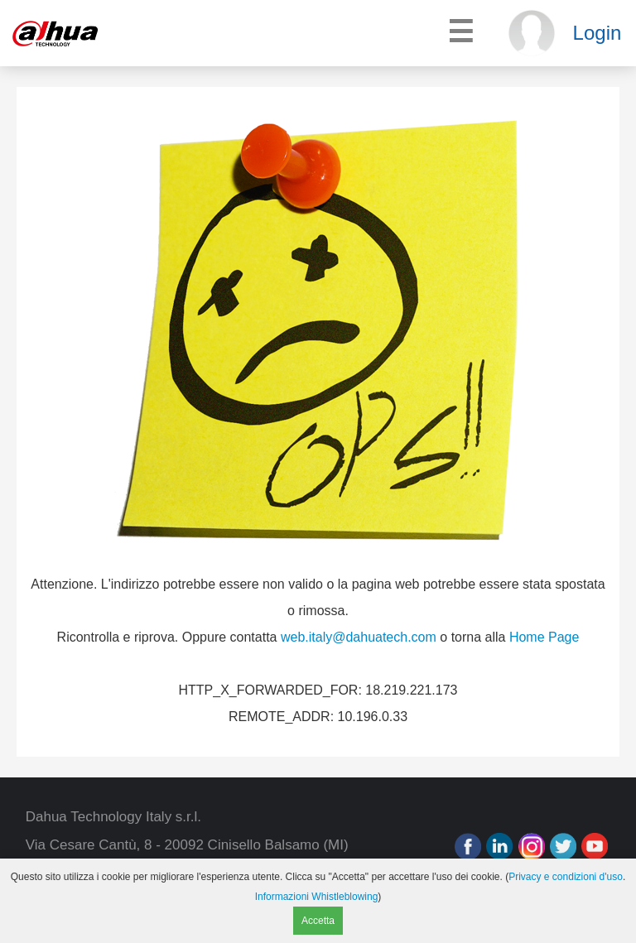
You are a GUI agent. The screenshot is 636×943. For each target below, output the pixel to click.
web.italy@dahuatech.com (358, 637)
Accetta (318, 920)
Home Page (544, 637)
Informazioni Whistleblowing (316, 896)
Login (597, 33)
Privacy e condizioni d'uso (565, 877)
